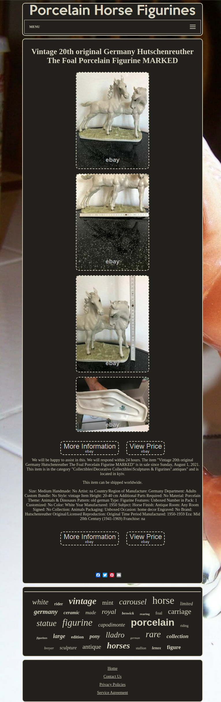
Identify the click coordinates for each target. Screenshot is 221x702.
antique (92, 646)
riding (184, 626)
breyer (49, 648)
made (90, 612)
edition (77, 637)
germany (46, 611)
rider (58, 604)
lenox (156, 648)
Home (112, 668)
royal (109, 611)
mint (107, 602)
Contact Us (113, 676)
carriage (179, 611)
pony (94, 636)
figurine (77, 622)
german (135, 638)
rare (153, 634)
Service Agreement (112, 692)
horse (163, 600)
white (40, 602)
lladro (115, 635)
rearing (145, 614)
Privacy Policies (113, 684)
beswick (128, 613)
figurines (42, 638)
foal (159, 613)
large (59, 636)
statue (47, 623)
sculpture (68, 647)
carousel (133, 601)
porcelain (152, 622)
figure (174, 647)
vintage (82, 601)
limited (186, 603)
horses (118, 645)
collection (177, 636)
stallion (141, 648)
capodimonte (111, 625)
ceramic (71, 612)
